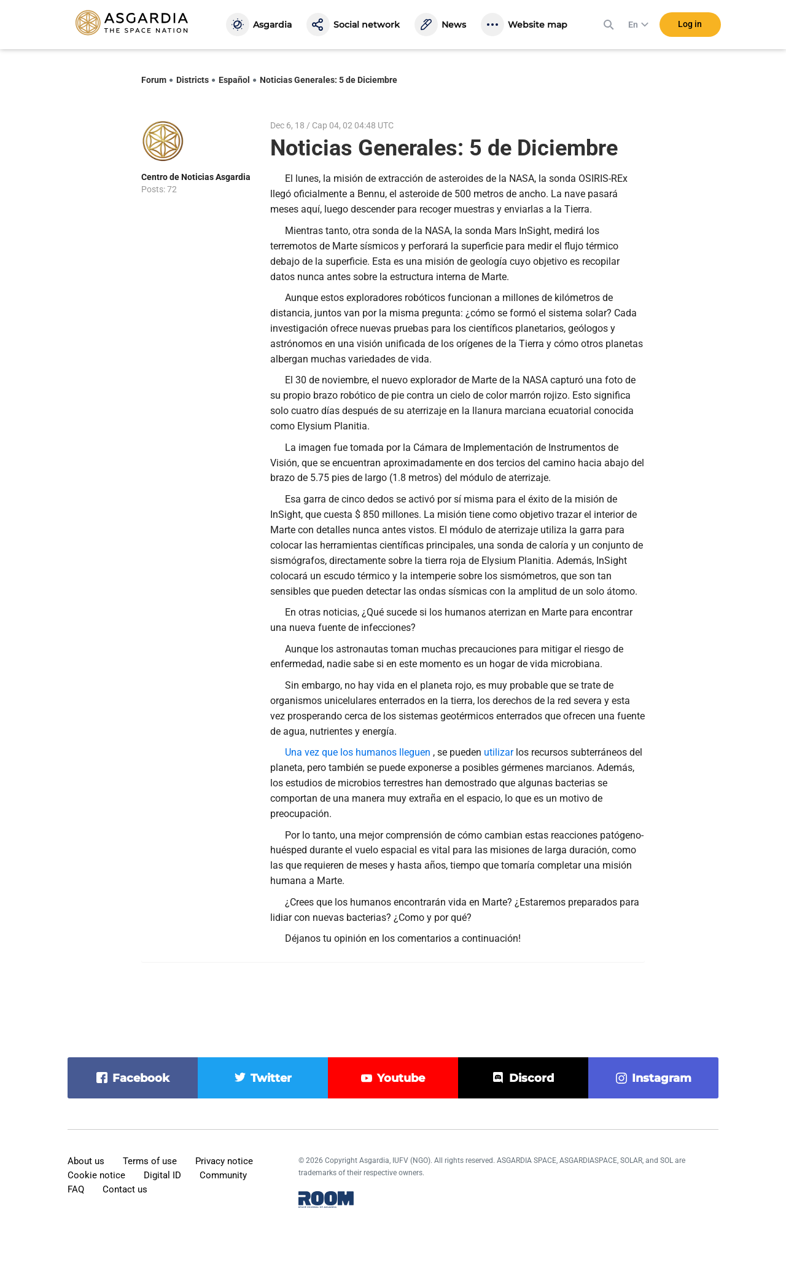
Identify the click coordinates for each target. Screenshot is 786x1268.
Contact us (125, 1189)
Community (223, 1175)
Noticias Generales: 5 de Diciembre (328, 80)
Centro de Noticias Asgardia (196, 177)
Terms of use (150, 1161)
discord (531, 1078)
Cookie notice (96, 1175)
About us (86, 1161)
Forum (153, 80)
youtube (401, 1078)
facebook (140, 1078)
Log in (690, 24)
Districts (192, 80)
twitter (271, 1078)
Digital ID (162, 1175)
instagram (661, 1078)
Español (234, 80)
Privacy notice (224, 1161)
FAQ (76, 1189)
